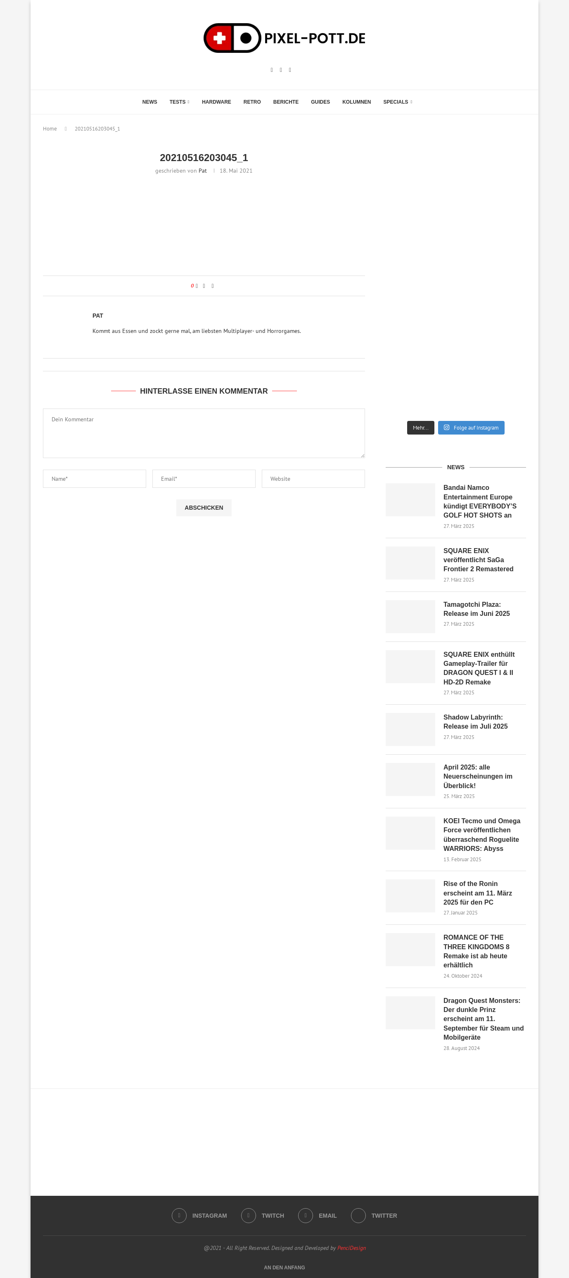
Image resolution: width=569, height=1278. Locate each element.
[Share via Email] (213, 286)
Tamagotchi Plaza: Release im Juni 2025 (476, 609)
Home (50, 128)
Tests (178, 102)
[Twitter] (374, 1215)
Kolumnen (356, 102)
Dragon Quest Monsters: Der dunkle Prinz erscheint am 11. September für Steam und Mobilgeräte (483, 1019)
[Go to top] (284, 1267)
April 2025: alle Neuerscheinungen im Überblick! (477, 776)
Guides (320, 102)
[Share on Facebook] (204, 286)
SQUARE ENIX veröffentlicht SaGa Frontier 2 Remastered (478, 560)
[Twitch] (281, 70)
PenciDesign (351, 1248)
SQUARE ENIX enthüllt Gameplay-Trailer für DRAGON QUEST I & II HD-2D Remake (478, 668)
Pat (203, 170)
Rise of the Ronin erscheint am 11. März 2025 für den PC (477, 893)
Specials (396, 102)
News (149, 102)
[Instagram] (272, 70)
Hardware (216, 102)
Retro (252, 102)
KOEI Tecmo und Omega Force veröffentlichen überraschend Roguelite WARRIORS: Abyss (481, 834)
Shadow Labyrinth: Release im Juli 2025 (475, 722)
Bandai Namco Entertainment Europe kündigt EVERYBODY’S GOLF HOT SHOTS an (480, 501)
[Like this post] (197, 286)
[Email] (290, 70)
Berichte (286, 102)
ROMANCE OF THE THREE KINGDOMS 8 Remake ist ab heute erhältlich (476, 951)
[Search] (422, 102)
